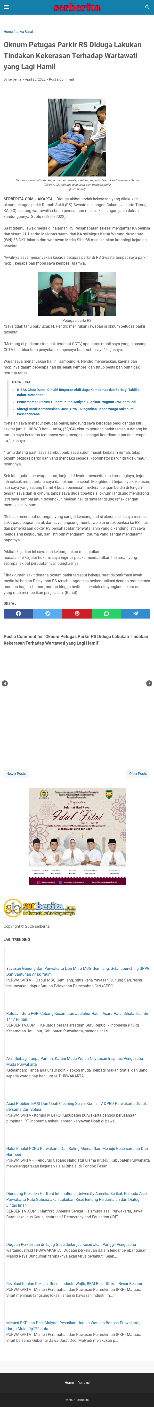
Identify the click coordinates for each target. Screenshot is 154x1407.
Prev (5, 683)
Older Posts (138, 774)
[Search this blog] (147, 7)
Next (149, 683)
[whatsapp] (106, 614)
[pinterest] (77, 614)
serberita (83, 1400)
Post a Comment (61, 79)
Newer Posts (16, 774)
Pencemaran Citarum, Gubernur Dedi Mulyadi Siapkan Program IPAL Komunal (76, 402)
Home (69, 1383)
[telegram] (135, 614)
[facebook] (18, 614)
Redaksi (83, 1383)
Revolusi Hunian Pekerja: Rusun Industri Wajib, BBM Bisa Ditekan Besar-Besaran (74, 1283)
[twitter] (47, 614)
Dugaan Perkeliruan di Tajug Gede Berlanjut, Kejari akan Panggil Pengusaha (71, 1244)
